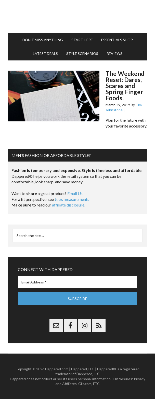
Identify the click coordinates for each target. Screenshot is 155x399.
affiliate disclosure (68, 204)
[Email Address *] (77, 282)
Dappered (77, 16)
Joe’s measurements (72, 199)
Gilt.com (85, 383)
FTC (96, 383)
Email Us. (75, 193)
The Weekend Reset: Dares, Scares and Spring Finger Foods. (125, 86)
